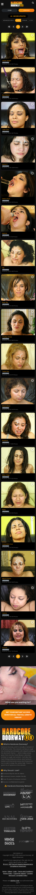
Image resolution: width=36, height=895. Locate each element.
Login (9, 10)
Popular (24, 20)
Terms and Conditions (25, 871)
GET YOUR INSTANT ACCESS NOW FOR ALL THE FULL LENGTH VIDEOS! (18, 715)
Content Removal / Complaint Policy (21, 874)
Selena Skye (6, 199)
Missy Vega (6, 475)
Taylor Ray (5, 371)
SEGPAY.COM (14, 881)
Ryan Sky (5, 302)
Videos (10, 871)
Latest (18, 20)
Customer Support (19, 873)
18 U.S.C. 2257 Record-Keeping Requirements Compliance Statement (18, 865)
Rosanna (5, 440)
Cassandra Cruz (7, 544)
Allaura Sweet (6, 579)
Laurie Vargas (6, 61)
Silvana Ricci (6, 406)
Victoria (4, 648)
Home (4, 871)
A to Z (31, 20)
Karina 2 (4, 164)
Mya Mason (6, 95)
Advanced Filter (8, 20)
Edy (3, 268)
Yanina (4, 613)
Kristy (4, 510)
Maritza (4, 233)
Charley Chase (7, 337)
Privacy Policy (7, 873)
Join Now (26, 10)
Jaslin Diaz (5, 130)
